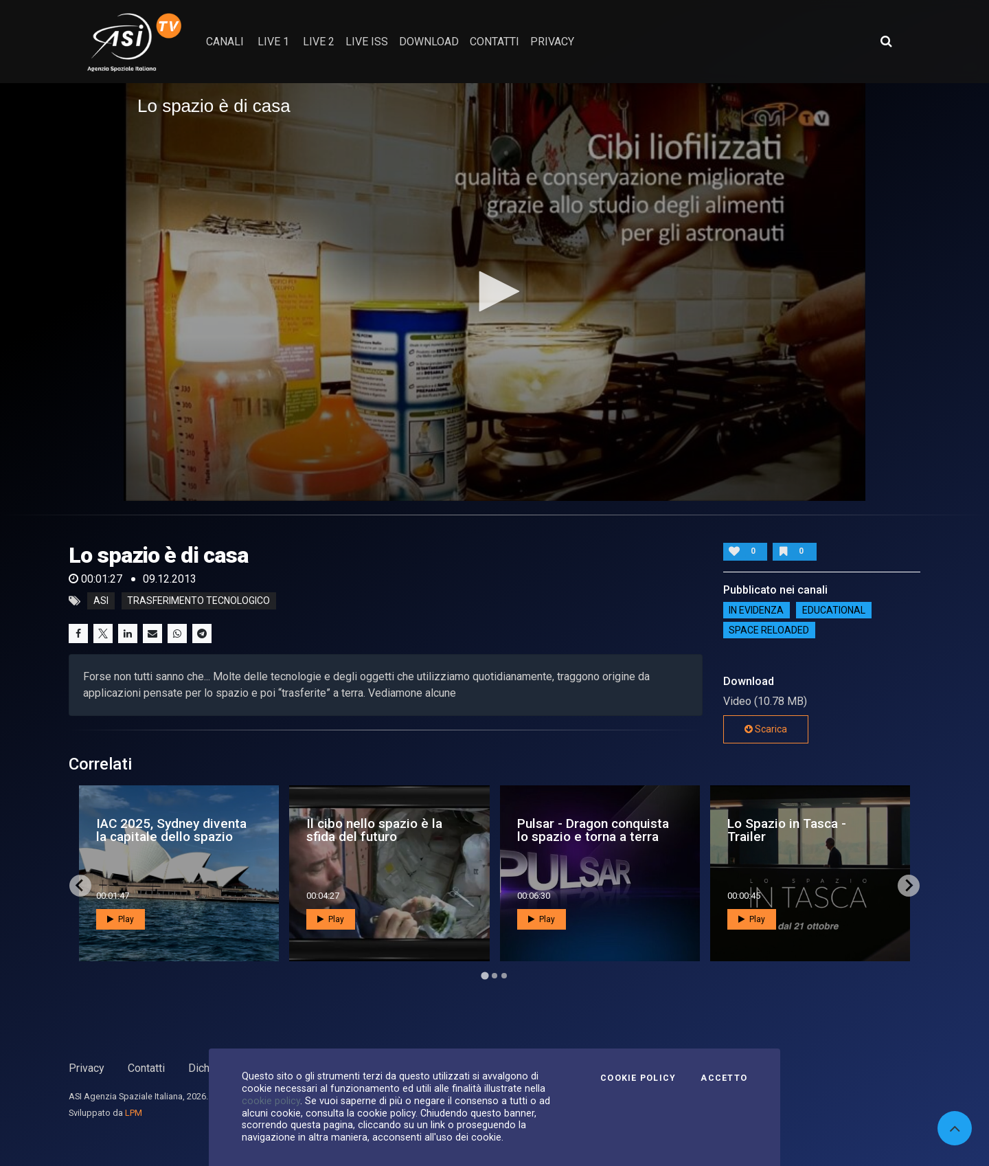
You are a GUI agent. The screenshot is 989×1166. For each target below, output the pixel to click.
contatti (494, 41)
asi (101, 601)
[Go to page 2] (494, 975)
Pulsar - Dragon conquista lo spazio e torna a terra (593, 830)
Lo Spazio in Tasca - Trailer (786, 830)
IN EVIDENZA (756, 610)
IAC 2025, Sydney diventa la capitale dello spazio (171, 830)
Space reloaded (769, 630)
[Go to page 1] (484, 975)
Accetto (724, 1078)
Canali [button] (225, 41)
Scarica (765, 729)
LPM (133, 1113)
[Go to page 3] (504, 975)
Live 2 (318, 41)
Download (429, 41)
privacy (552, 41)
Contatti (146, 1068)
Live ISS (366, 41)
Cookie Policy (638, 1078)
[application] (494, 292)
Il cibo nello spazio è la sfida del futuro (374, 830)
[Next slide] (909, 886)
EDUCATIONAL (833, 610)
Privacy (86, 1068)
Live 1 (273, 41)
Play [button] (120, 919)
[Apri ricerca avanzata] (886, 41)
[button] (494, 291)
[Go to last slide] (80, 886)
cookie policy (271, 1100)
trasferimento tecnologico (198, 601)
